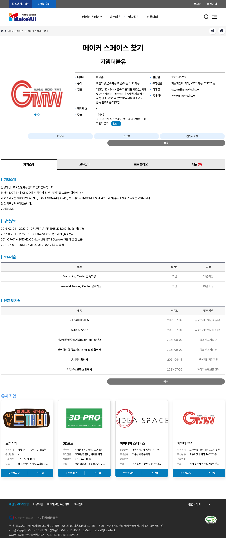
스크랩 (163, 136)
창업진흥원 (44, 4)
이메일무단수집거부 (58, 499)
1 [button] (35, 114)
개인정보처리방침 (19, 499)
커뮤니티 (152, 17)
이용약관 (38, 499)
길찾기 (116, 123)
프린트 (221, 31)
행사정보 (134, 17)
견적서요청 (187, 136)
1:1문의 (137, 136)
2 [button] (38, 114)
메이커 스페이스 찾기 (38, 30)
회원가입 (212, 4)
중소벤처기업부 (20, 4)
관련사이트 (194, 499)
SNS (212, 31)
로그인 (197, 4)
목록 (213, 136)
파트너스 (115, 17)
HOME (2, 31)
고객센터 (79, 499)
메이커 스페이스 (92, 17)
